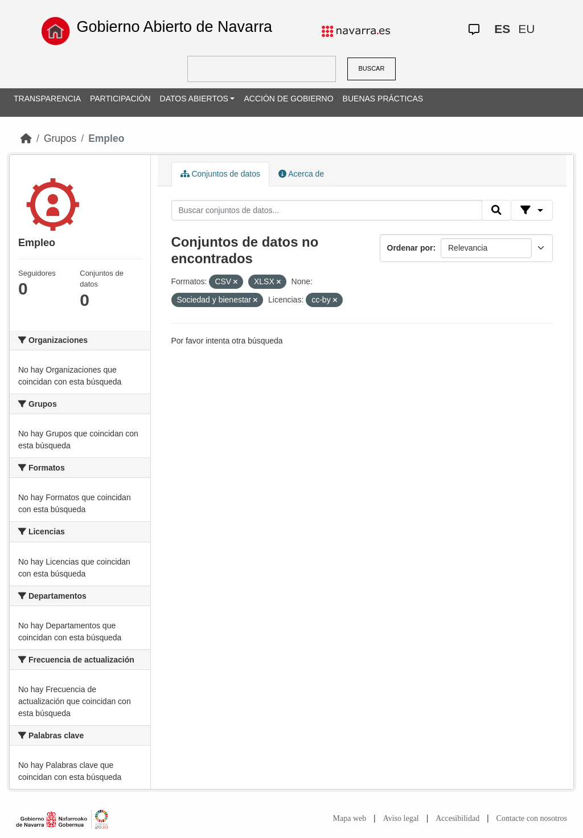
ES (502, 28)
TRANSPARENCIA (47, 98)
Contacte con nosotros (531, 818)
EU (526, 28)
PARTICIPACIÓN (120, 98)
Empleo (106, 138)
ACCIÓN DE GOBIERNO (288, 98)
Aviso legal (401, 818)
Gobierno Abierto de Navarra (174, 26)
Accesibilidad (457, 818)
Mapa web (350, 818)
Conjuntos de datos (220, 173)
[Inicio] (26, 138)
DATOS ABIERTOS (194, 98)
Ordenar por (410, 247)
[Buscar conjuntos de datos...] (326, 210)
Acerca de (301, 173)
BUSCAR (372, 68)
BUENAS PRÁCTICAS (383, 98)
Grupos (60, 138)
